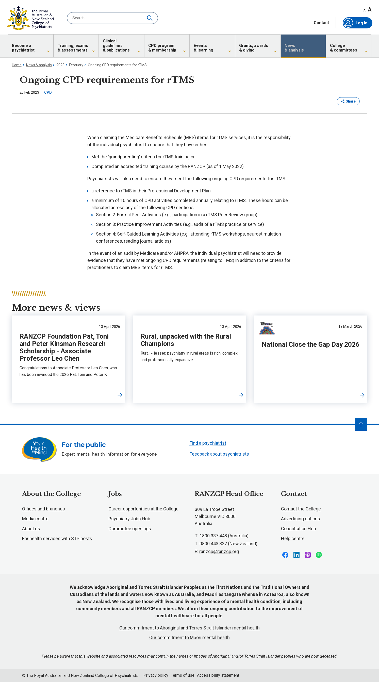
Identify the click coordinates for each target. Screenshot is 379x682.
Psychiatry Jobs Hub (129, 518)
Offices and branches (43, 508)
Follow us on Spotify (319, 555)
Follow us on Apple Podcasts (308, 555)
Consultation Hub (298, 528)
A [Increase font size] (370, 9)
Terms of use (182, 675)
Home (17, 65)
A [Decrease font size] (364, 10)
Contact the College (301, 508)
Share (348, 101)
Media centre (35, 518)
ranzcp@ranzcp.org (219, 551)
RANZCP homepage (30, 18)
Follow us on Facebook (285, 555)
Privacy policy (155, 675)
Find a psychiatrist (208, 443)
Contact (321, 23)
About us (31, 528)
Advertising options (300, 518)
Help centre (293, 538)
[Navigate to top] (361, 424)
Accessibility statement (218, 675)
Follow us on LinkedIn (296, 555)
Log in (355, 23)
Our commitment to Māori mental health (189, 637)
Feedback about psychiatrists (219, 454)
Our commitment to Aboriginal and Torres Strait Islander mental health (189, 627)
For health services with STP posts (57, 538)
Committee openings (129, 528)
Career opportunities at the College (143, 508)
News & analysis (39, 65)
